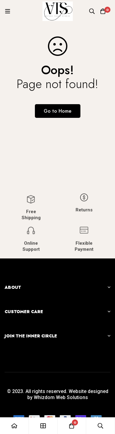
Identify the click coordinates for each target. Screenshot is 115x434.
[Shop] (43, 425)
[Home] (14, 425)
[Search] (91, 11)
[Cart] (102, 11)
